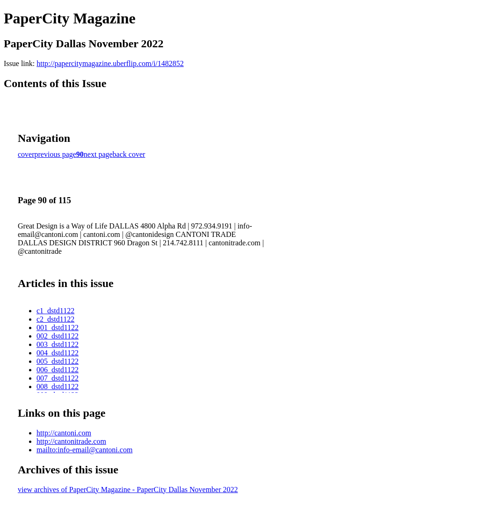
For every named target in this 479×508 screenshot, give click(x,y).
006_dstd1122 (57, 370)
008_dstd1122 (57, 386)
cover (26, 154)
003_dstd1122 (57, 344)
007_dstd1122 (57, 378)
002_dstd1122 (57, 336)
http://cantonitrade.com (71, 441)
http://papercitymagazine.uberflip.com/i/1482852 (110, 63)
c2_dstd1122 (55, 319)
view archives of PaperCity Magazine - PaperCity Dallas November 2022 (128, 489)
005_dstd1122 (57, 361)
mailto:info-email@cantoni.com (84, 450)
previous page (55, 154)
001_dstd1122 (57, 327)
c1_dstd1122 (55, 311)
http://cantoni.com (63, 433)
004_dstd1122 (57, 353)
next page (98, 154)
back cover (129, 154)
